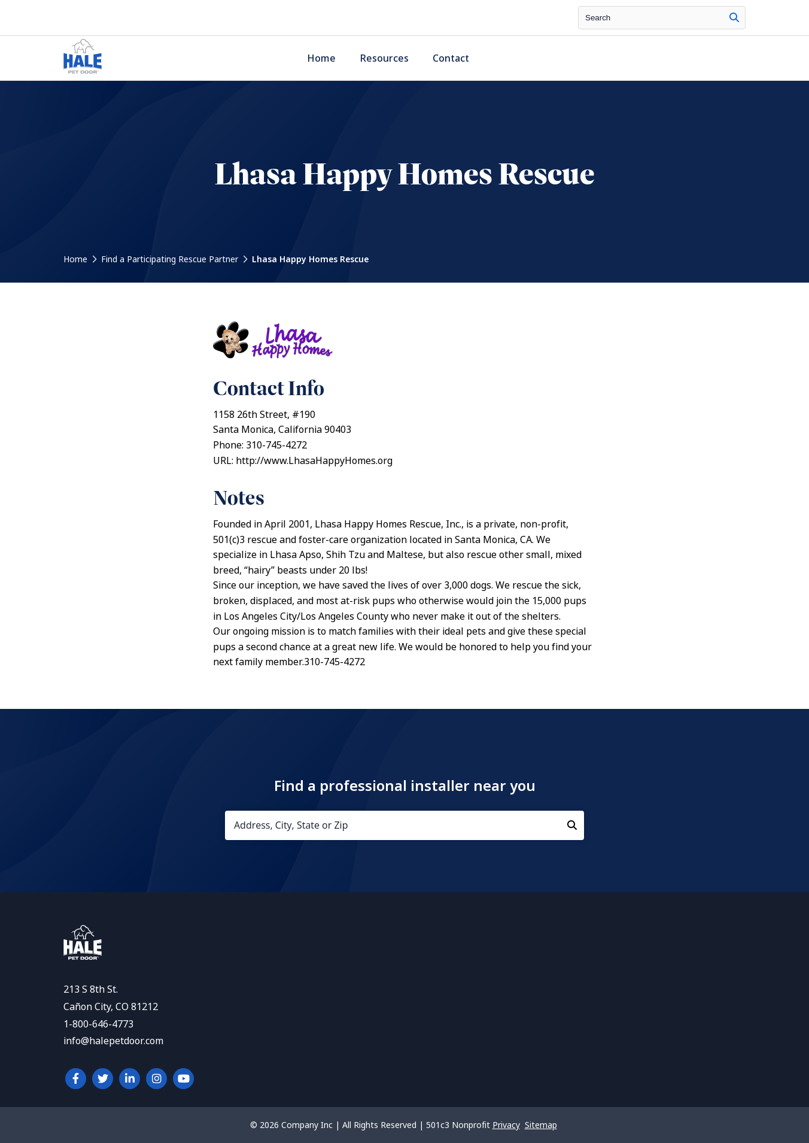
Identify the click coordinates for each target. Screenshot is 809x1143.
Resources (384, 58)
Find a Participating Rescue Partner (169, 259)
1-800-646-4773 (98, 1024)
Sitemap (541, 1125)
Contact (451, 58)
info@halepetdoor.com (113, 1041)
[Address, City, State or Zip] (404, 825)
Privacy (506, 1125)
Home (321, 58)
